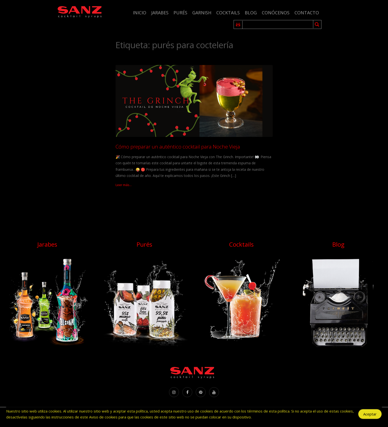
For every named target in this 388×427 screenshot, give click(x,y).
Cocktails (228, 13)
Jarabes (160, 13)
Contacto (306, 13)
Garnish (201, 13)
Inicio (139, 13)
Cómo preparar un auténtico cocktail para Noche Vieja (178, 146)
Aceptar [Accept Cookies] (370, 415)
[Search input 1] (278, 24)
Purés (180, 13)
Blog (251, 13)
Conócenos (276, 13)
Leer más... (124, 185)
